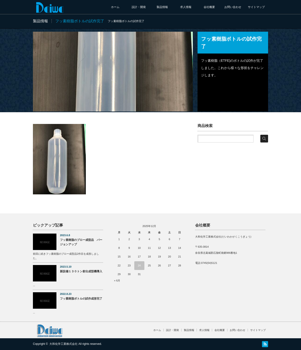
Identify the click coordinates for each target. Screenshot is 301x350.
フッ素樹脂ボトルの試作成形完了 (81, 298)
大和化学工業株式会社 (63, 344)
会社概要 (209, 7)
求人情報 (185, 7)
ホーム (115, 7)
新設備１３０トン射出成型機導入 (81, 271)
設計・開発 (139, 7)
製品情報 (162, 7)
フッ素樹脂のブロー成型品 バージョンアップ (81, 242)
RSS (265, 344)
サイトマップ (256, 7)
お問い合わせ (232, 7)
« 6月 (117, 280)
